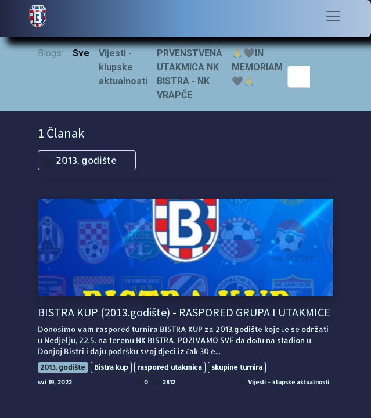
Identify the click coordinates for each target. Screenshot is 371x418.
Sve (81, 53)
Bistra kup (111, 367)
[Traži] (322, 77)
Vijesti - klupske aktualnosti (288, 382)
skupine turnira (236, 367)
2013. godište (62, 367)
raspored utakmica (169, 367)
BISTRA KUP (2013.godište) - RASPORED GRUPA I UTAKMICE (184, 312)
